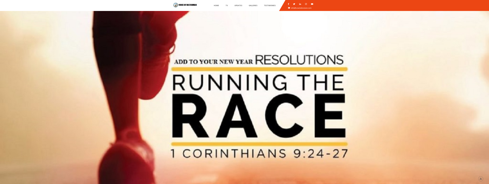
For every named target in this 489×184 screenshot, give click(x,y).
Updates (238, 5)
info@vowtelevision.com (301, 8)
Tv (227, 5)
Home (216, 5)
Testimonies (270, 5)
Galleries (253, 5)
